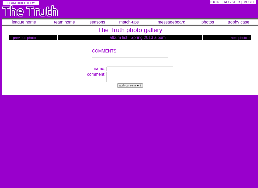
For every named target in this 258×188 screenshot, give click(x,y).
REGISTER (232, 2)
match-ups (129, 22)
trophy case (238, 22)
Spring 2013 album (148, 37)
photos (207, 22)
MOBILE (249, 2)
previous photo (24, 38)
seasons (97, 22)
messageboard (171, 22)
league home (24, 22)
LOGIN (214, 2)
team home (64, 22)
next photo (239, 38)
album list (118, 37)
